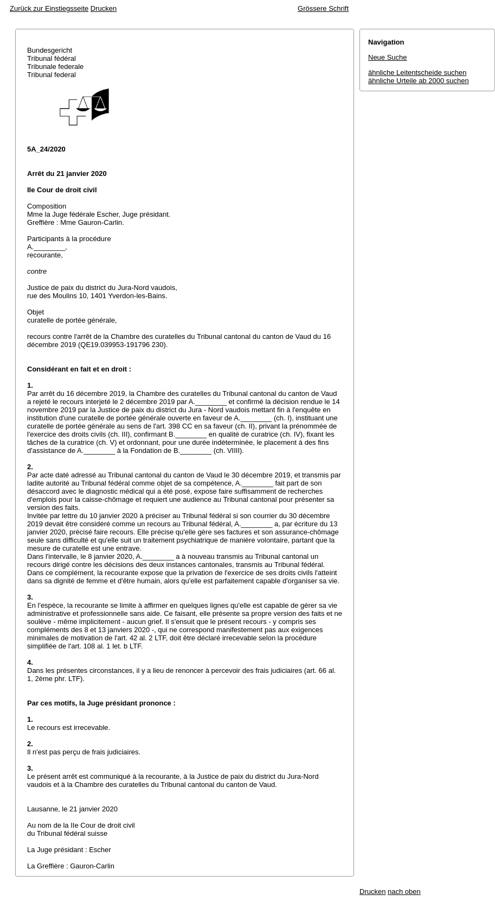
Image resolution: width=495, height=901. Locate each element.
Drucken (104, 8)
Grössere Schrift (323, 8)
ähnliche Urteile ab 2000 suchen (418, 81)
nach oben (404, 891)
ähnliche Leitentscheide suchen (417, 72)
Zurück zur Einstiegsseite (49, 8)
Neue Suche (387, 57)
